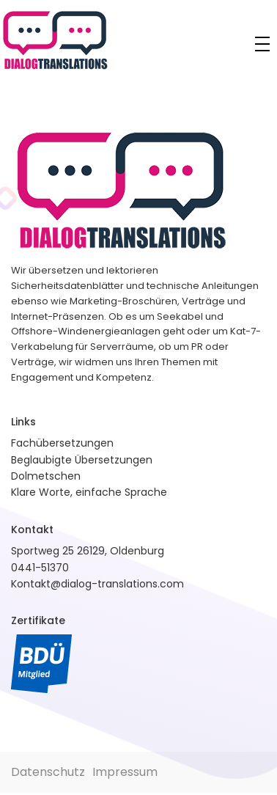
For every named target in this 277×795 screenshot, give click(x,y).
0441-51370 (40, 567)
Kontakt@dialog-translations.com (97, 583)
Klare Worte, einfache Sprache (89, 492)
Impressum (125, 771)
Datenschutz (48, 771)
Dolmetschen (46, 476)
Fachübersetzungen (62, 443)
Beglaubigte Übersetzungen (81, 460)
